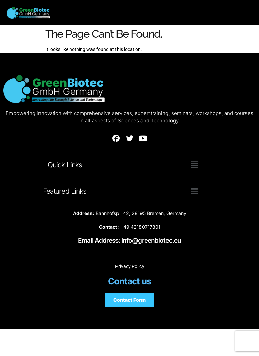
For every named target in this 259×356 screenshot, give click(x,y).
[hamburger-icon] (228, 13)
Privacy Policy (129, 266)
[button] (194, 164)
